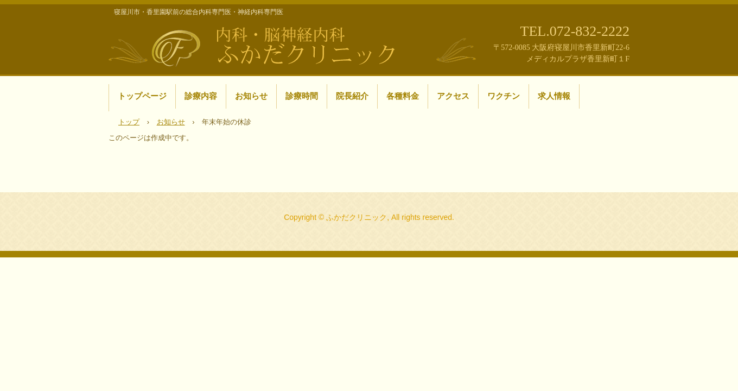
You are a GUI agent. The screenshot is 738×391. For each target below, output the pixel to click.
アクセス (453, 95)
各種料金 (402, 95)
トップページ (142, 95)
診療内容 (200, 95)
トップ (128, 122)
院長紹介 (352, 95)
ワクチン (503, 95)
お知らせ (251, 95)
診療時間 (301, 95)
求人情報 (554, 95)
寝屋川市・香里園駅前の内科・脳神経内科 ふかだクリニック (293, 45)
